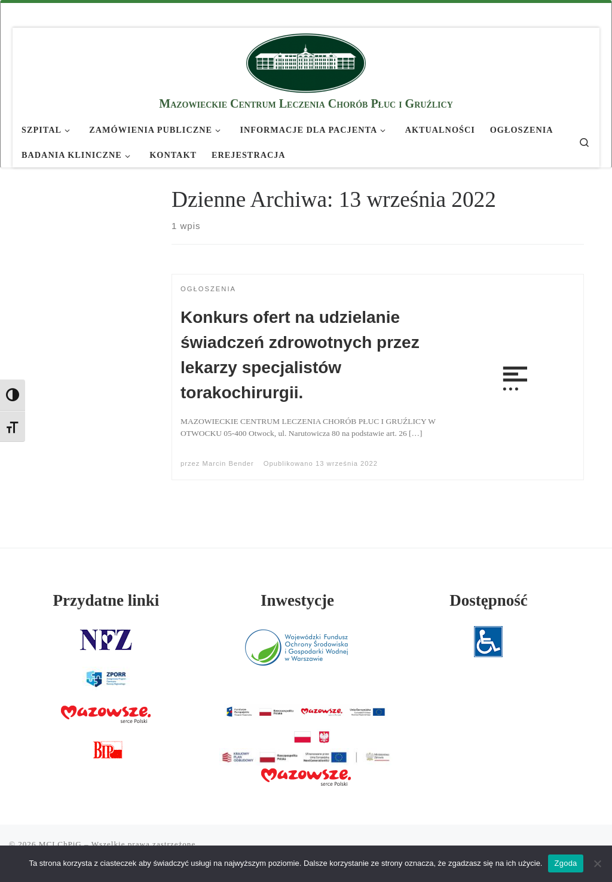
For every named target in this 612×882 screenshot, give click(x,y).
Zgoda (565, 863)
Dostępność (488, 600)
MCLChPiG (60, 844)
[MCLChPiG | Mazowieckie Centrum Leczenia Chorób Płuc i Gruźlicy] (306, 61)
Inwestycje (297, 600)
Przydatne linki (106, 600)
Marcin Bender (228, 463)
